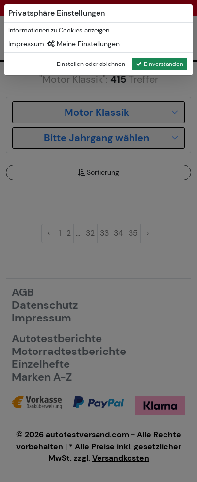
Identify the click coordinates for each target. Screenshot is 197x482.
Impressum (26, 43)
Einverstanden (159, 64)
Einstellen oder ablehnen (91, 64)
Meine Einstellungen (83, 43)
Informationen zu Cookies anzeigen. (59, 30)
